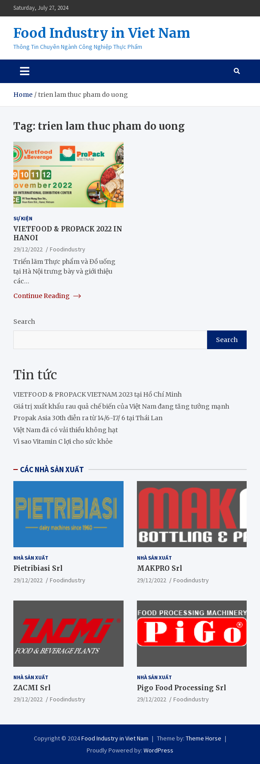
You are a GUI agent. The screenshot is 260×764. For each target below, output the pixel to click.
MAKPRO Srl (159, 568)
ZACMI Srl (32, 688)
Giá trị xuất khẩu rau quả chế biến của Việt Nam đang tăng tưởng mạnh (121, 406)
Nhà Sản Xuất (30, 557)
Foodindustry (67, 249)
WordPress (158, 750)
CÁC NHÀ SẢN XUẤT (52, 469)
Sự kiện (22, 218)
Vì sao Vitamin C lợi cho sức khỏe (62, 442)
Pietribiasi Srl (38, 568)
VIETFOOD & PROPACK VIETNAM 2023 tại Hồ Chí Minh (97, 394)
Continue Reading (47, 296)
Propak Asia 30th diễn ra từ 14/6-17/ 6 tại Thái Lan (88, 418)
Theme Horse (203, 738)
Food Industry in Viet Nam (101, 32)
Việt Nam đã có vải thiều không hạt (65, 430)
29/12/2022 (28, 249)
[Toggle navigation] (24, 71)
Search (24, 322)
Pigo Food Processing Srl (181, 688)
